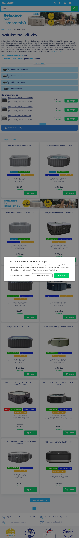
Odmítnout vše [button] (42, 275)
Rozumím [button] (62, 275)
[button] (20, 275)
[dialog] (39, 269)
